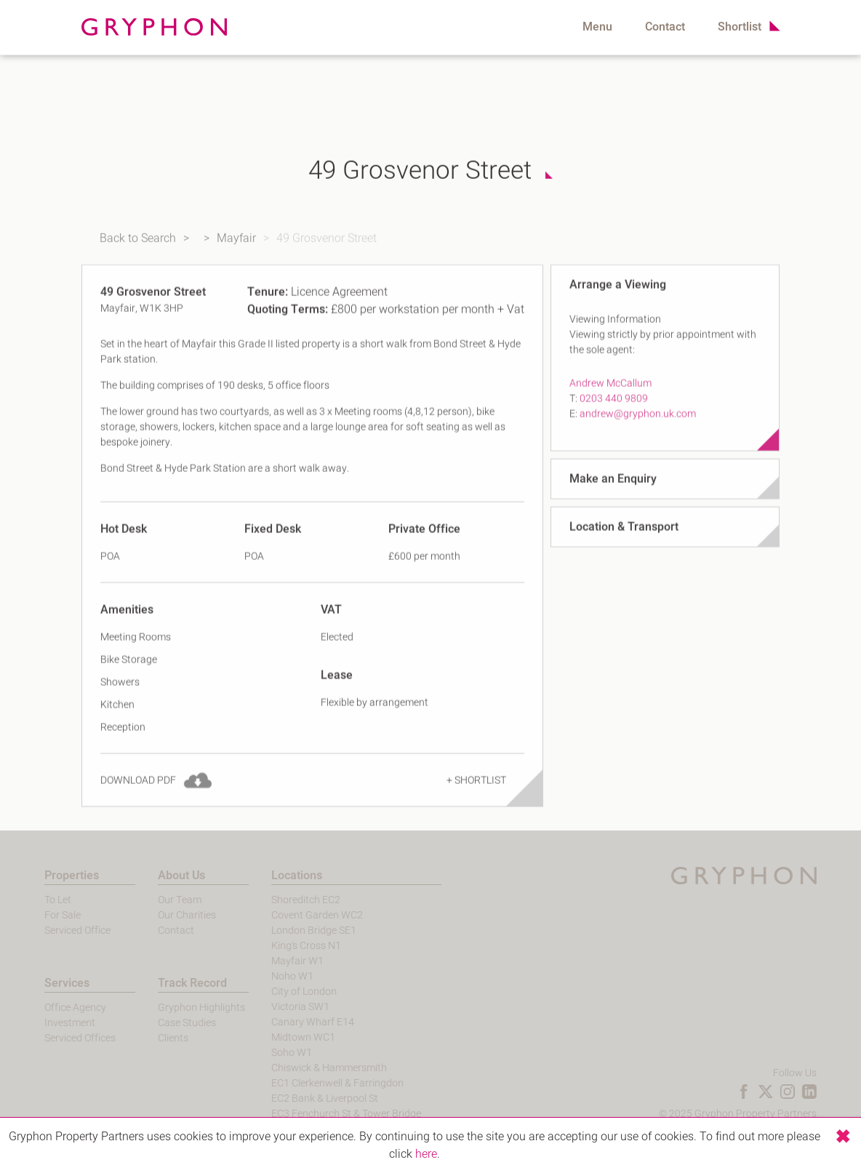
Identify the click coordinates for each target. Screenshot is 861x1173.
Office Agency (56, 1007)
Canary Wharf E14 (293, 1022)
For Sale (43, 915)
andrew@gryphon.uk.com (638, 426)
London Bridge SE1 (294, 930)
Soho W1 (272, 1052)
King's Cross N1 (286, 945)
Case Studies (167, 1022)
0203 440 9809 (614, 411)
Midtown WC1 (284, 1037)
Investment (50, 1022)
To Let (38, 900)
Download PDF (138, 793)
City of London (284, 991)
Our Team (160, 900)
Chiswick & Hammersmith (309, 1068)
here (426, 1154)
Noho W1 (273, 976)
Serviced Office (58, 930)
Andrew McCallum (610, 396)
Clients (153, 1038)
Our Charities (167, 915)
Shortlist (739, 27)
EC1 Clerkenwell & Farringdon (318, 1083)
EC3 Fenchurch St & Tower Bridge (326, 1113)
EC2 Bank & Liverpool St (305, 1098)
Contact (665, 27)
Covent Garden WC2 (297, 915)
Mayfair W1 (278, 961)
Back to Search (125, 245)
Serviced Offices (60, 1038)
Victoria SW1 (281, 1006)
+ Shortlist (476, 793)
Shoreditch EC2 (286, 900)
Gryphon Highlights (181, 1007)
